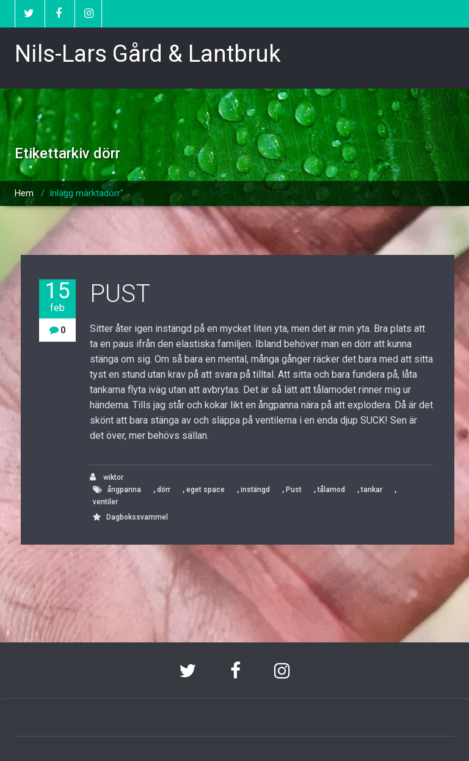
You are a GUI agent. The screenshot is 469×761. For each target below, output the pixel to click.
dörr (163, 489)
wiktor (106, 477)
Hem (24, 193)
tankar (371, 489)
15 (57, 296)
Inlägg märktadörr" (86, 193)
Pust (294, 489)
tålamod (331, 489)
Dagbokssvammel (137, 517)
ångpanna (124, 489)
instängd (255, 489)
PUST (120, 293)
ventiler (105, 502)
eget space (205, 489)
